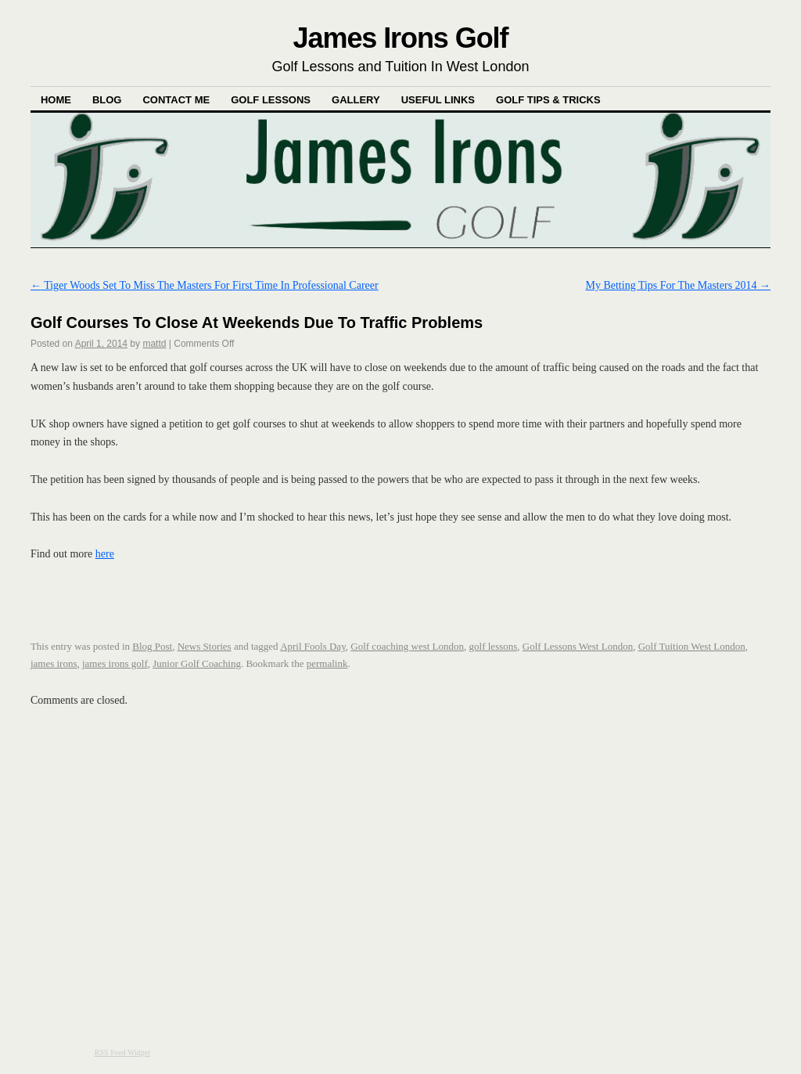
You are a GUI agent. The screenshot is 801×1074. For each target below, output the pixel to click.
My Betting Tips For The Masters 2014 (677, 285)
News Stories (205, 646)
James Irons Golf (400, 38)
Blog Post (152, 646)
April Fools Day (313, 646)
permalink (327, 663)
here (104, 554)
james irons (54, 663)
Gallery (356, 100)
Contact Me (176, 100)
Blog (107, 100)
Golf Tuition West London (691, 646)
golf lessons (493, 646)
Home (56, 100)
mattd (154, 343)
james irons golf (115, 663)
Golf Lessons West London (578, 646)
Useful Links (438, 100)
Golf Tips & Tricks (548, 100)
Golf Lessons (271, 100)
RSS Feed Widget (122, 1052)
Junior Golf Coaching (197, 663)
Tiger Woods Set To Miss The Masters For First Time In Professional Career (205, 285)
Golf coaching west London (407, 646)
